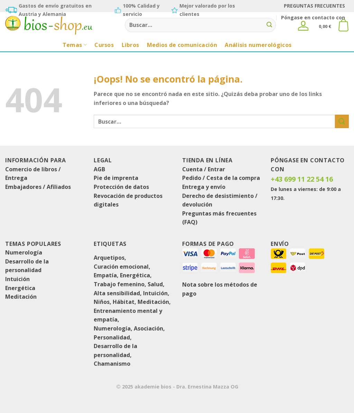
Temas (75, 45)
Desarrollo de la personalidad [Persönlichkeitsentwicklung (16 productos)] (115, 350)
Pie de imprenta (116, 178)
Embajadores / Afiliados (38, 187)
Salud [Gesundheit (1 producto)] (155, 284)
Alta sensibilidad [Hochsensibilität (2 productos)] (117, 293)
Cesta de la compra (233, 178)
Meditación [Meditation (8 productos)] (153, 302)
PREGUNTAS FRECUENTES (314, 5)
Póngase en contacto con (313, 17)
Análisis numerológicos (258, 45)
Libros (130, 45)
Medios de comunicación (182, 45)
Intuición (17, 279)
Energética (20, 288)
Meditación (21, 296)
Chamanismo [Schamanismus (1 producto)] (112, 363)
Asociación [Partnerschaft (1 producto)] (148, 328)
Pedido (191, 178)
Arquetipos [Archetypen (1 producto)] (109, 257)
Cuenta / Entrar (203, 169)
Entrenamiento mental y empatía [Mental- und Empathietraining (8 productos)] (128, 315)
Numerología (23, 252)
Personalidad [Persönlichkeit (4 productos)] (112, 337)
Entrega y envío (203, 187)
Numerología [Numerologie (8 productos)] (112, 328)
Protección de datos (121, 187)
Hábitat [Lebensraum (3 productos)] (123, 302)
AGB (99, 169)
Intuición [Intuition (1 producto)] (155, 293)
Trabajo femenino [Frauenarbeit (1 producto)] (119, 284)
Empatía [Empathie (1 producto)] (105, 275)
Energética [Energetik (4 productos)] (135, 275)
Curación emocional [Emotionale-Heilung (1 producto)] (121, 266)
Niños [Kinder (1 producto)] (102, 302)
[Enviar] (270, 25)
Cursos (104, 45)
